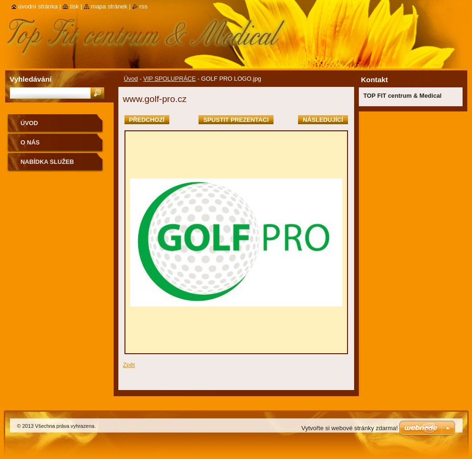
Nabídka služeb (47, 161)
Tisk (74, 6)
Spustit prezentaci (235, 119)
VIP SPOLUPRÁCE (169, 78)
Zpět (129, 364)
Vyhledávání (31, 79)
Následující (323, 119)
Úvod (131, 78)
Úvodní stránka (38, 6)
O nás (30, 142)
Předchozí (147, 119)
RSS (144, 6)
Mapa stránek (109, 6)
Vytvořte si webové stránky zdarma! (349, 428)
